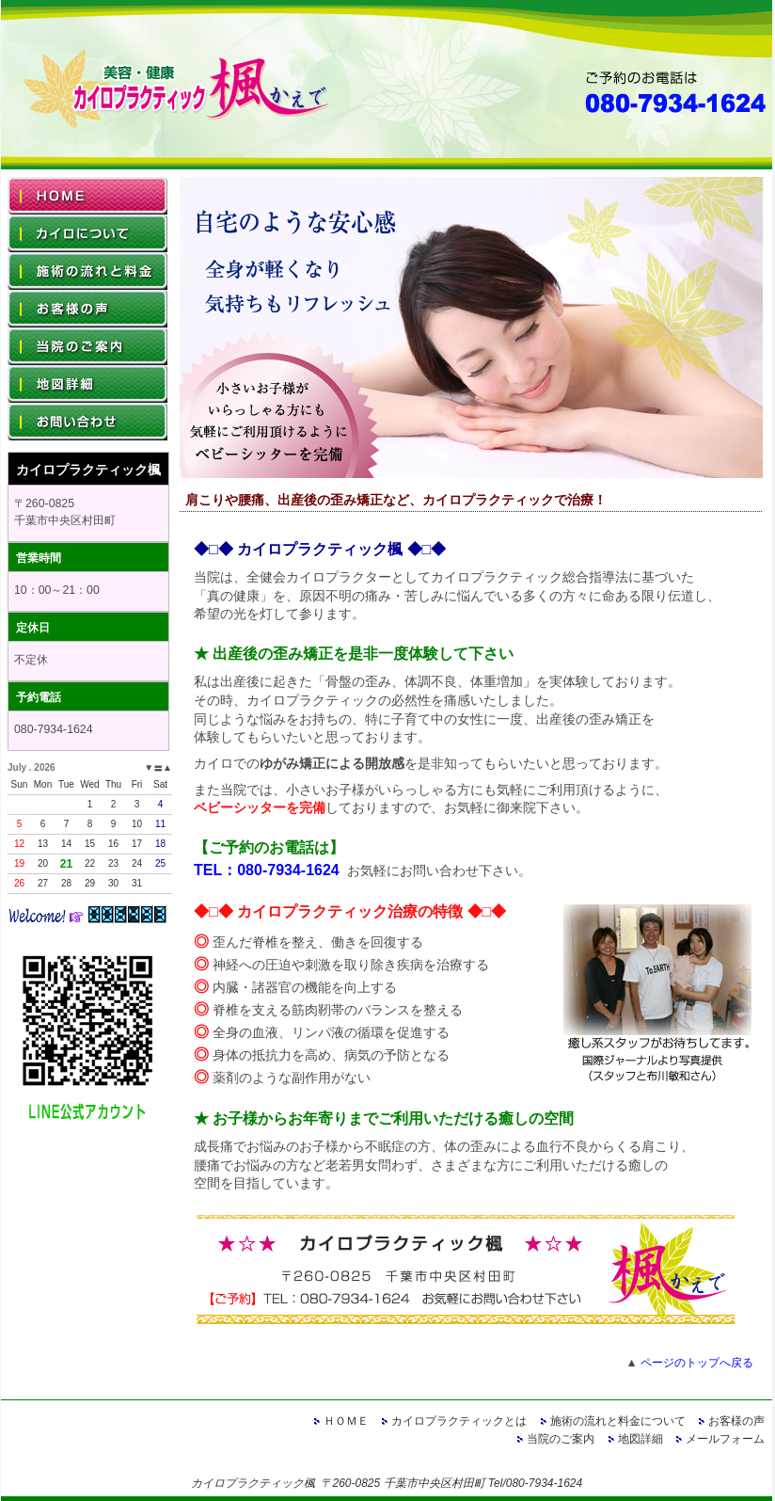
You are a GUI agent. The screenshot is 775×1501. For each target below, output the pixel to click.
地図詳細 (640, 1438)
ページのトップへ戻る (697, 1362)
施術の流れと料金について (618, 1421)
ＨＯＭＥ (346, 1421)
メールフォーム (725, 1438)
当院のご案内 (560, 1438)
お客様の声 (736, 1421)
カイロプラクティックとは (459, 1421)
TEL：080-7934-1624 (267, 870)
